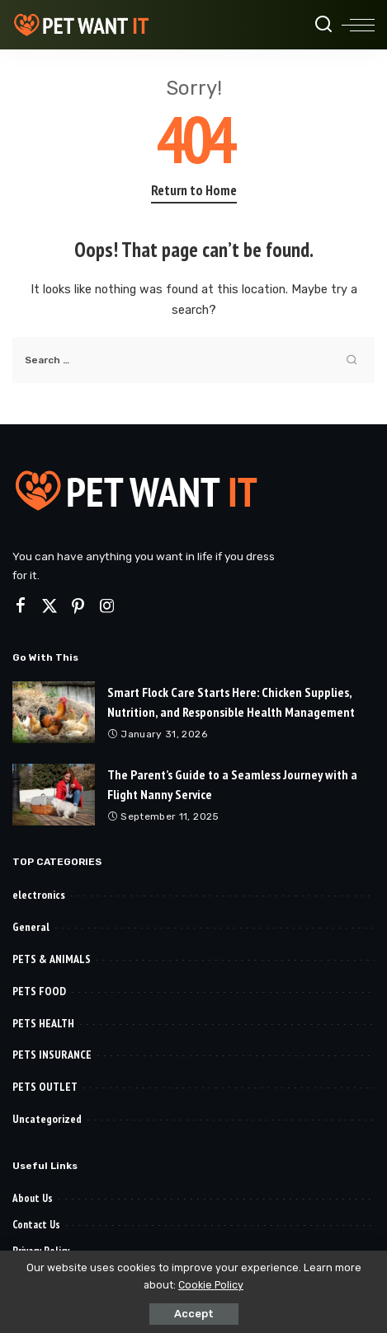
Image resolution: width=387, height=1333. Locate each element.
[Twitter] (49, 606)
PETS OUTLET (45, 1086)
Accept (194, 1313)
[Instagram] (107, 606)
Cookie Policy (210, 1285)
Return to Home (194, 190)
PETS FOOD (39, 991)
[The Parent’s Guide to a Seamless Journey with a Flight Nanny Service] (53, 795)
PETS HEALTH (43, 1023)
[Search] (323, 24)
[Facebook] (20, 606)
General (31, 926)
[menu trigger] (358, 24)
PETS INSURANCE (52, 1054)
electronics (38, 894)
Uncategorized (47, 1118)
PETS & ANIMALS (51, 959)
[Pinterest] (78, 606)
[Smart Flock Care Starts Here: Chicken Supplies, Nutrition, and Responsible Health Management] (53, 712)
